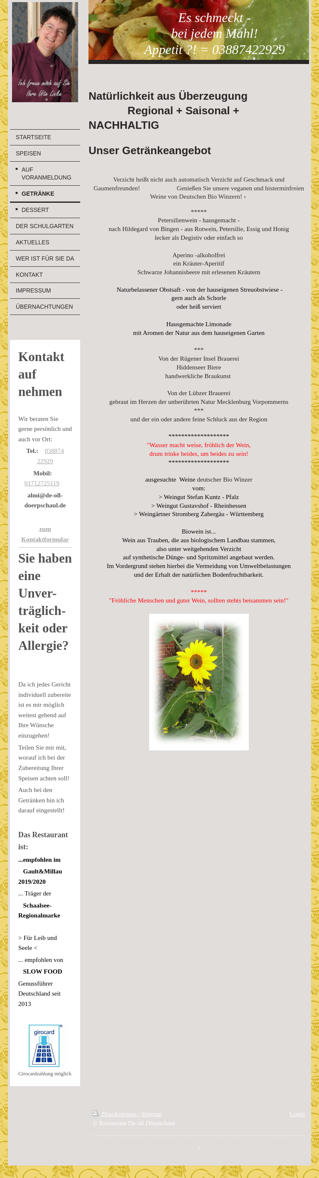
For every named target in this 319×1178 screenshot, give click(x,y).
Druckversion (115, 1113)
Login (297, 1113)
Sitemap (151, 1113)
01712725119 (42, 483)
